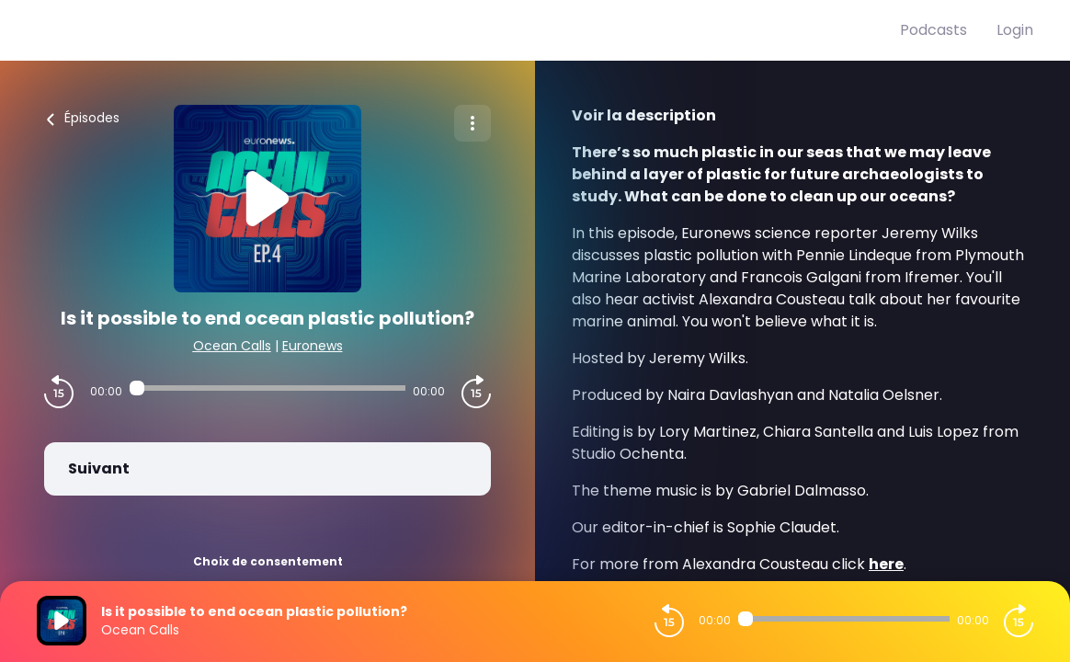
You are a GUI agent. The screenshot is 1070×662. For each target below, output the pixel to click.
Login (1014, 29)
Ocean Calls (232, 346)
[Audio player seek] (267, 388)
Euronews (312, 346)
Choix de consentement (268, 561)
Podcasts (933, 29)
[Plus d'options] (472, 123)
